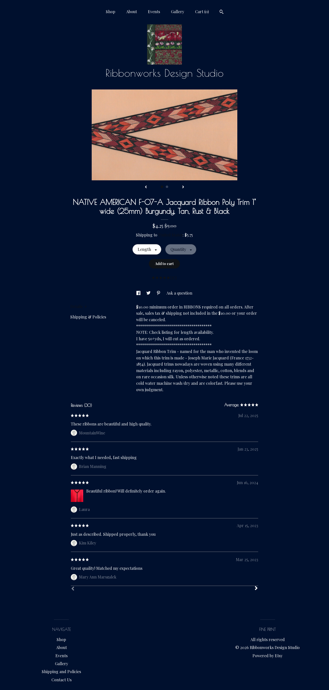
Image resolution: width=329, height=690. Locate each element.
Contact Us (61, 679)
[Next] (256, 588)
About (131, 11)
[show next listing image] (183, 187)
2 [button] (167, 187)
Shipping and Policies (61, 671)
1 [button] (162, 187)
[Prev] (73, 589)
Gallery (177, 11)
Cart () (202, 11)
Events (154, 11)
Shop (110, 11)
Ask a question (179, 293)
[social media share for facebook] (138, 293)
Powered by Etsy (267, 655)
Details (78, 306)
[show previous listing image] (146, 187)
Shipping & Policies (88, 316)
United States (170, 234)
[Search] (221, 12)
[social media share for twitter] (149, 293)
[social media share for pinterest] (159, 293)
